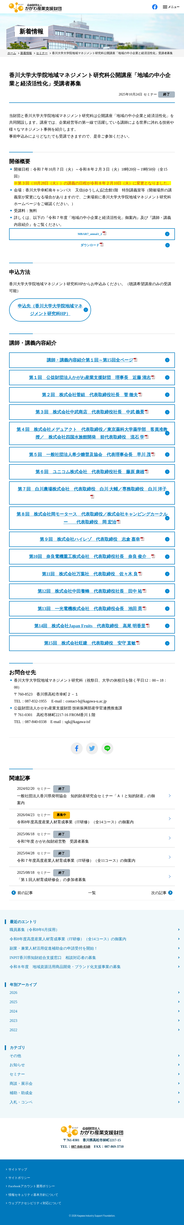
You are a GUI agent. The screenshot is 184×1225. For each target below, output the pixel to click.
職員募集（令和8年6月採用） (34, 930)
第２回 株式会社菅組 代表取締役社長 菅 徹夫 (92, 394)
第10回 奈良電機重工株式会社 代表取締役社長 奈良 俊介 (92, 556)
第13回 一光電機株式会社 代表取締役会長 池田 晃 (92, 608)
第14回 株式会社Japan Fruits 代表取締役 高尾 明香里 (92, 626)
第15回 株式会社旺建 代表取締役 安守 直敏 (92, 643)
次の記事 (159, 893)
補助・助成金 (21, 1093)
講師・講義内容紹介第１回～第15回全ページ (92, 360)
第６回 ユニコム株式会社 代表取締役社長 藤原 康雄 (92, 471)
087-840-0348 (80, 1146)
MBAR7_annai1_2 (92, 233)
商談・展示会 (21, 1083)
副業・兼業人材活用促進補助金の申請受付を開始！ (54, 948)
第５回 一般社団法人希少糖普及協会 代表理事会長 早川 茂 (92, 454)
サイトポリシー (19, 1178)
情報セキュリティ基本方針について (33, 1195)
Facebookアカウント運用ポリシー (31, 1186)
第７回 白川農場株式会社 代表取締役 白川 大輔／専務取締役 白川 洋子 (92, 492)
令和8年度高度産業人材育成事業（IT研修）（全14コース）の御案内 (68, 939)
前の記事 (25, 893)
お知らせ (17, 1065)
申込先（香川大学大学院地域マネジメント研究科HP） (50, 310)
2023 (13, 1021)
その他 (15, 1056)
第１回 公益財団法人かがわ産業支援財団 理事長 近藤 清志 (92, 377)
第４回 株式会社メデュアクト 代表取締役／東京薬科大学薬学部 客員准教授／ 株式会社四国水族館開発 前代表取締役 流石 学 (92, 433)
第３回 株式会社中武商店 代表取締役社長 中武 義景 (92, 412)
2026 (13, 993)
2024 (13, 1011)
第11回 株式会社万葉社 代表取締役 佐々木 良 (92, 574)
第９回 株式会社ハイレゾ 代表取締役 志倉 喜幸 (92, 539)
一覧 (92, 893)
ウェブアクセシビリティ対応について (34, 1203)
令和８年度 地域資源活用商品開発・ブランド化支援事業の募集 (65, 967)
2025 (13, 1002)
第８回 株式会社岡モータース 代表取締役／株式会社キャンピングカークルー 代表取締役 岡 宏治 (92, 518)
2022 (13, 1030)
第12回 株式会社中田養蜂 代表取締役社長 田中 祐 (92, 591)
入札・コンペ (21, 1102)
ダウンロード (92, 244)
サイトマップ (17, 1169)
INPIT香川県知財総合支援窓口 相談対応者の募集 (53, 958)
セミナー (17, 1074)
